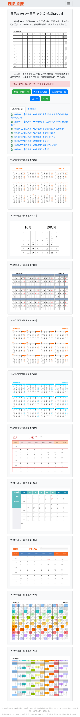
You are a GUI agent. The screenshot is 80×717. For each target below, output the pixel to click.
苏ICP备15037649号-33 (36, 714)
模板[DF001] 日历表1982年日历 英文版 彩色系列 (36, 145)
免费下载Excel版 (21, 92)
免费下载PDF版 (40, 92)
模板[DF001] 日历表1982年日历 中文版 (31, 141)
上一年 (35, 99)
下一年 (45, 99)
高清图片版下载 (59, 92)
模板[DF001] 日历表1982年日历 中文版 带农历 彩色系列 (39, 129)
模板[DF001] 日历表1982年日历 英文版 (31, 149)
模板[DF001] (17, 109)
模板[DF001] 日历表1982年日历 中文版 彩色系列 (36, 137)
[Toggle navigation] (68, 3)
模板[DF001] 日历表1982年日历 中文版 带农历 (35, 133)
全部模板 (32, 109)
